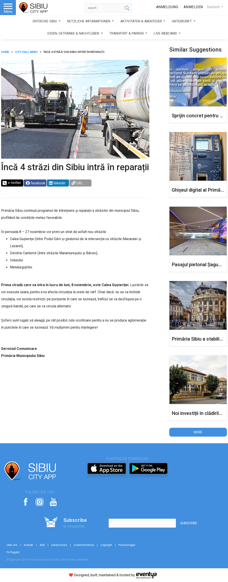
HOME (5, 52)
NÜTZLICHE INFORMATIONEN (89, 21)
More (198, 432)
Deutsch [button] (213, 7)
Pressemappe (126, 545)
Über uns (12, 545)
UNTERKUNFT (182, 21)
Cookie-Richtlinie (84, 545)
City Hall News (26, 52)
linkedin (57, 183)
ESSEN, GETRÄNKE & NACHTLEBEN (74, 33)
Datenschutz (59, 545)
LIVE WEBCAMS (166, 33)
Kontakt (28, 545)
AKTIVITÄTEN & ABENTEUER (141, 21)
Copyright (106, 545)
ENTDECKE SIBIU (45, 21)
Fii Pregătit (13, 552)
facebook (35, 183)
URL (77, 183)
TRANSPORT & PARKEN (126, 33)
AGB (42, 545)
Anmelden (193, 7)
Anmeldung (167, 7)
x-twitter (11, 183)
